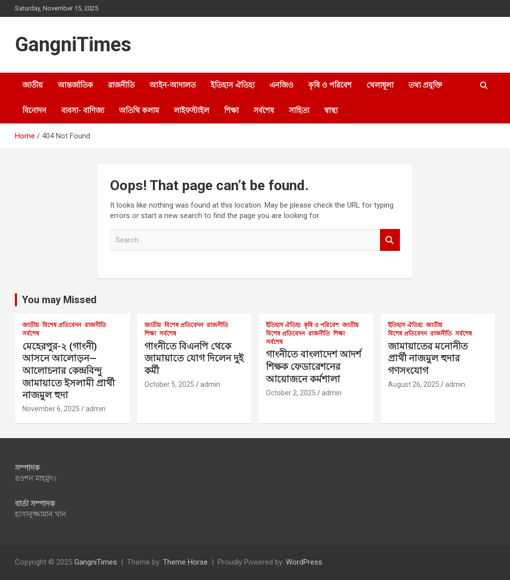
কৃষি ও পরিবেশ (330, 85)
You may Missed (59, 300)
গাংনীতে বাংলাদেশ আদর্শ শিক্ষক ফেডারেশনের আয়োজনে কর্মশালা (313, 366)
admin (96, 409)
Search (390, 240)
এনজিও (281, 85)
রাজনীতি (121, 85)
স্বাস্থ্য (331, 110)
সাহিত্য (299, 110)
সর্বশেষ (264, 110)
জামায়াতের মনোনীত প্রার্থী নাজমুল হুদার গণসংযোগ (428, 358)
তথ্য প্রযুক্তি (425, 85)
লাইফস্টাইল (191, 110)
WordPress (304, 562)
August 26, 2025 (413, 384)
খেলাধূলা (380, 85)
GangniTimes (73, 44)
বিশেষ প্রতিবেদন (61, 325)
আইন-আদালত (172, 85)
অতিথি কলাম (139, 110)
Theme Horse (185, 562)
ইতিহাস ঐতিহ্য (233, 85)
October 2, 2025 (291, 393)
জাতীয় (32, 85)
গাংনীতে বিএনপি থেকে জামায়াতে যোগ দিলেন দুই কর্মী (194, 358)
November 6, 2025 (51, 409)
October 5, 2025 (169, 384)
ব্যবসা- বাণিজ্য (82, 110)
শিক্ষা (231, 110)
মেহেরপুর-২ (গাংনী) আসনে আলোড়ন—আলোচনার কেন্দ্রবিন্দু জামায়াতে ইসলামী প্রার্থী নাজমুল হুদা (68, 371)
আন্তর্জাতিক (75, 85)
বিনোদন (34, 110)
